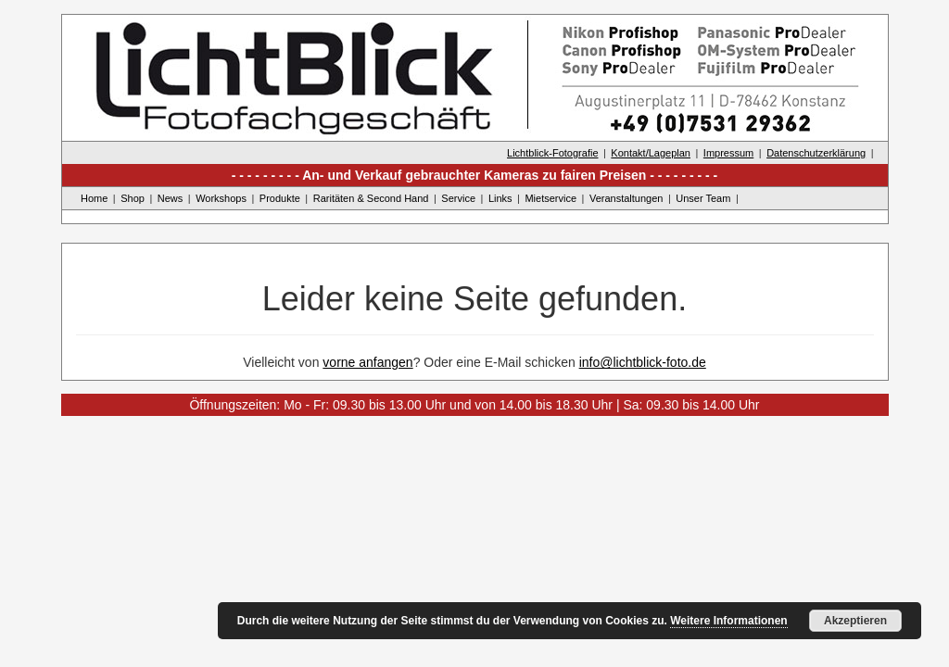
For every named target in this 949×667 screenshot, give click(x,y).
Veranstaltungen (626, 198)
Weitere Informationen (728, 620)
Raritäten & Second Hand (371, 198)
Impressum (728, 152)
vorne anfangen (367, 362)
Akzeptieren (855, 620)
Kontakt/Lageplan (650, 152)
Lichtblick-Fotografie (552, 152)
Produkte (279, 198)
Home (94, 198)
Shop (132, 198)
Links (500, 198)
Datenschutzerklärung (816, 152)
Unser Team (703, 198)
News (170, 198)
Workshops (221, 198)
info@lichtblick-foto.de (642, 362)
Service (458, 198)
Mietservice (550, 198)
